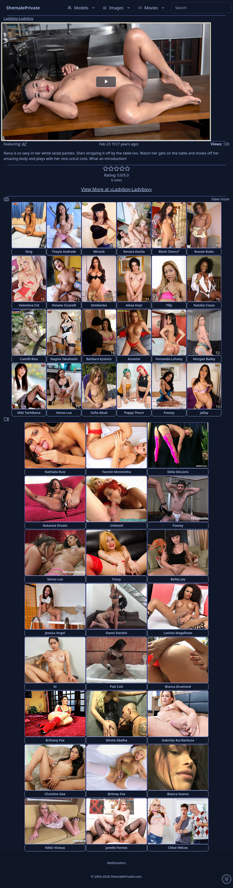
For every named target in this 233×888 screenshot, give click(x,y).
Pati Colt (116, 686)
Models (82, 7)
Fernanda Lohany (169, 359)
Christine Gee (55, 794)
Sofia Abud (99, 412)
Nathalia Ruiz (55, 472)
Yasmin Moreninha (116, 472)
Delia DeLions (178, 472)
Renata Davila (134, 251)
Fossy (116, 579)
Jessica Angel (55, 633)
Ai (24, 144)
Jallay (204, 412)
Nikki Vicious (55, 847)
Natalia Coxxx (204, 305)
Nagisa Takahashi (63, 359)
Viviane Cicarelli (64, 305)
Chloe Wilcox (178, 847)
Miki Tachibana (29, 412)
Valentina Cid (29, 305)
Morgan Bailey (204, 359)
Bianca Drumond (178, 686)
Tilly (169, 305)
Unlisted (116, 525)
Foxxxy (169, 412)
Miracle (99, 251)
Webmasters (116, 863)
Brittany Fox (55, 740)
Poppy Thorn (134, 412)
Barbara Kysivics (98, 359)
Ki (54, 686)
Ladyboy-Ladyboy (18, 18)
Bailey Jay (178, 579)
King (29, 251)
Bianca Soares (178, 794)
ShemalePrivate (23, 8)
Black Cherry (169, 251)
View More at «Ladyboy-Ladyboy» (116, 189)
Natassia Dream (55, 525)
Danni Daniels (116, 633)
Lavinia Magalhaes (178, 633)
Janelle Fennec (116, 847)
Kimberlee (99, 305)
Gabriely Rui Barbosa (178, 740)
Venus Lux (64, 412)
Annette (134, 359)
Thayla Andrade (64, 251)
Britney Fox (116, 794)
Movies (151, 7)
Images (117, 7)
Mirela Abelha (116, 740)
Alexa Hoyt (134, 305)
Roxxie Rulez (204, 251)
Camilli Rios (29, 359)
